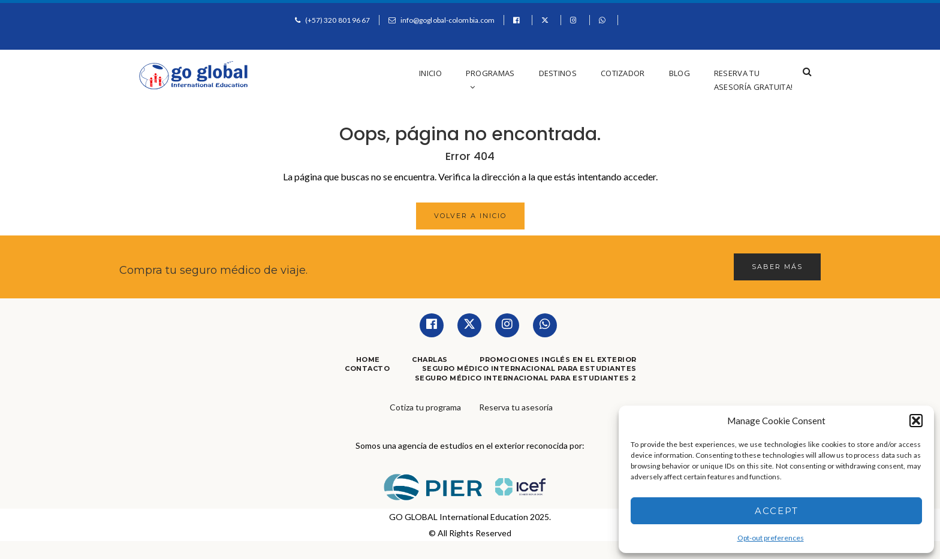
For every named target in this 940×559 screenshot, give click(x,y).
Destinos (558, 73)
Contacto (367, 368)
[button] (916, 421)
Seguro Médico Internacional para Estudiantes (529, 368)
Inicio (430, 73)
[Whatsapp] (545, 325)
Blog (679, 73)
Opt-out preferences (770, 537)
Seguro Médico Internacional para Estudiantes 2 (526, 378)
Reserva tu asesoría (516, 407)
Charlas (430, 359)
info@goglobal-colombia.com (447, 20)
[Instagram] (507, 325)
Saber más (777, 266)
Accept (777, 510)
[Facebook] (432, 325)
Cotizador (623, 73)
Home (368, 359)
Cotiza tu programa (425, 407)
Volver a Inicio (470, 215)
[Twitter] (469, 325)
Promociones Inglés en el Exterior (558, 359)
